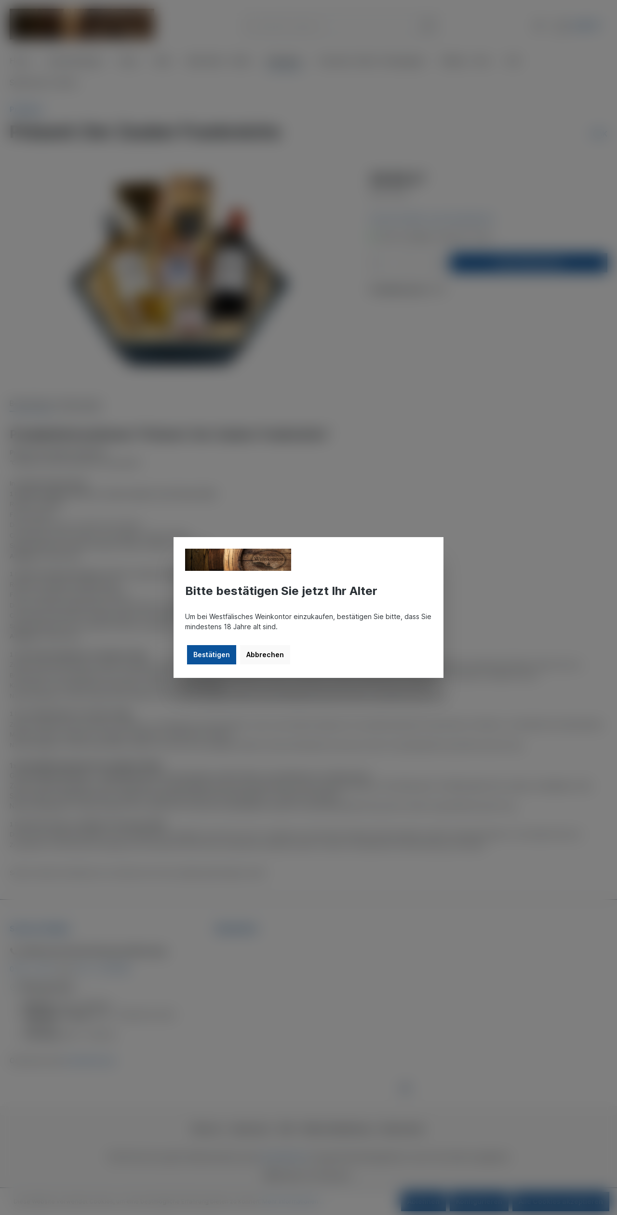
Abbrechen (265, 654)
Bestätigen (211, 654)
